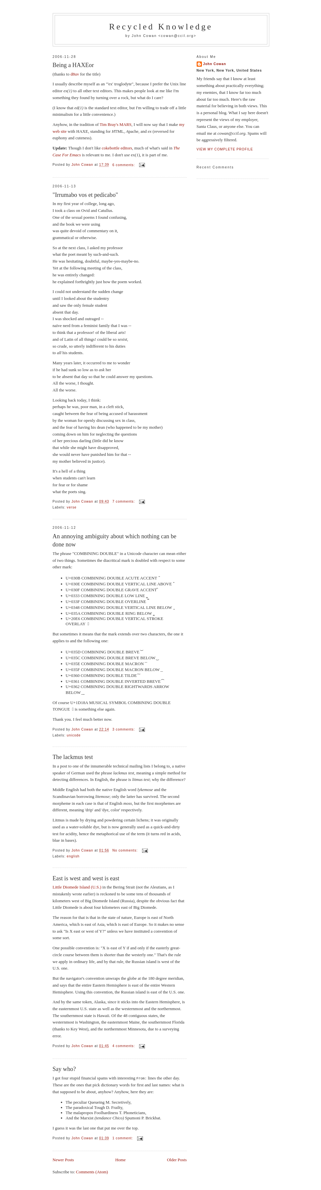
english (73, 856)
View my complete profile (225, 149)
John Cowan (214, 64)
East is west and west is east (86, 878)
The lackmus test (73, 757)
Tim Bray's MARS (116, 124)
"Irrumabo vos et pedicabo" (85, 195)
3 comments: (124, 729)
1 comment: (123, 1138)
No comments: (125, 850)
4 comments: (124, 1046)
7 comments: (124, 501)
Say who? (64, 1069)
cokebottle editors (117, 148)
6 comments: (124, 165)
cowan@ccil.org (177, 36)
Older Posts (177, 1159)
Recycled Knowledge (161, 26)
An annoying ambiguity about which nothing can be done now (114, 540)
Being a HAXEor (73, 65)
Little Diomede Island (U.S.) (77, 887)
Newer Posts (63, 1159)
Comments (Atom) (92, 1171)
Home (120, 1159)
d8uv (74, 74)
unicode (74, 735)
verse (72, 507)
